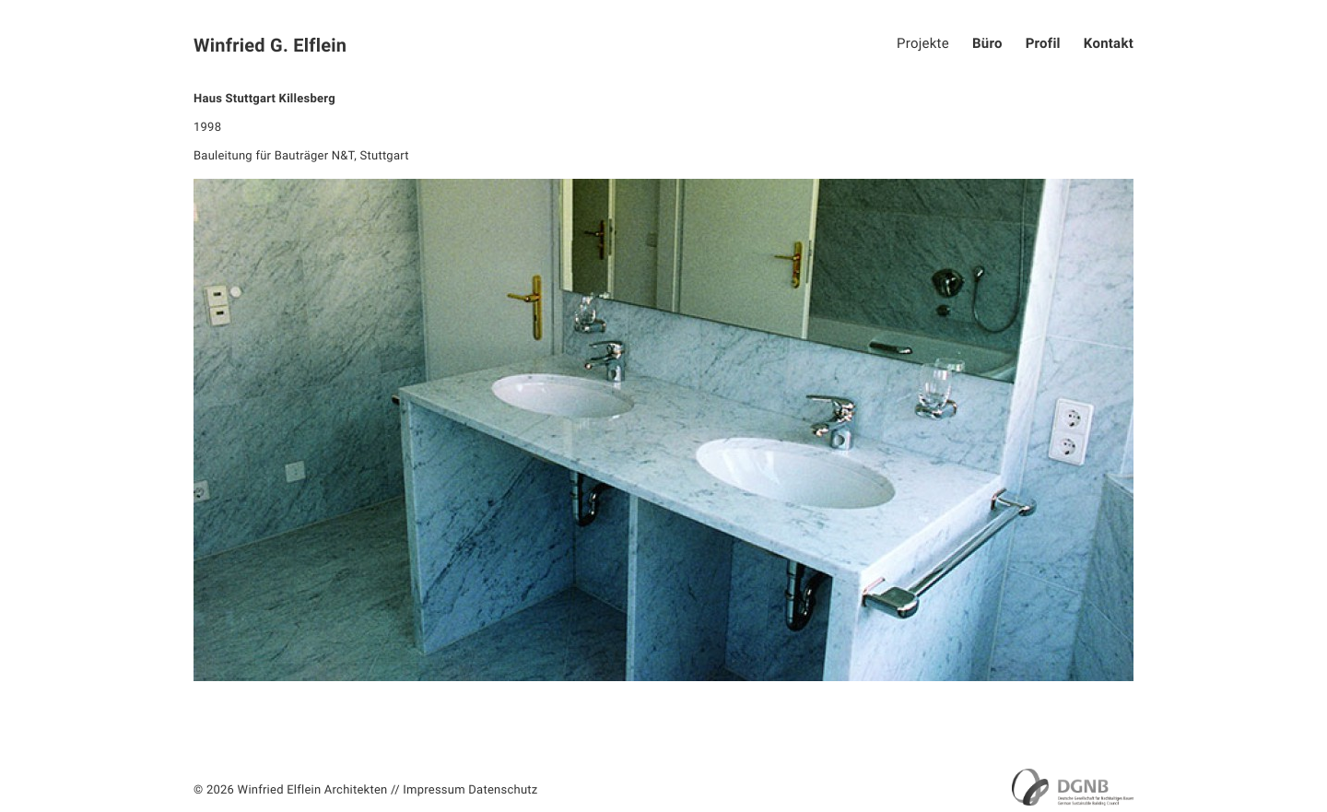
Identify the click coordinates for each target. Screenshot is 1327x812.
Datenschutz (502, 790)
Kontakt (1108, 43)
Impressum (434, 790)
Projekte (923, 43)
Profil (1043, 43)
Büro (987, 43)
